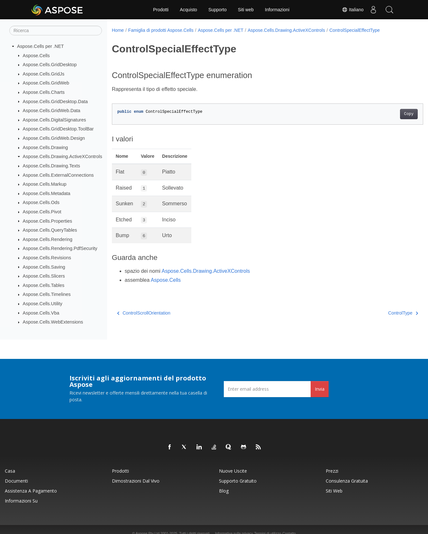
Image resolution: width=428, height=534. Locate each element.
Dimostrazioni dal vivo (135, 481)
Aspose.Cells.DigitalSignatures (54, 119)
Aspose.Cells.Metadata (46, 193)
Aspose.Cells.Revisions (47, 257)
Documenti (16, 481)
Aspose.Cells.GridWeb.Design (54, 138)
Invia (319, 389)
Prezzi (332, 471)
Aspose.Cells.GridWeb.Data (51, 110)
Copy (387, 114)
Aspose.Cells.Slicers (44, 276)
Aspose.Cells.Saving (44, 266)
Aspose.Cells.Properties (47, 220)
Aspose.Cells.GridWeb (46, 82)
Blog (224, 491)
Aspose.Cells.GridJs (44, 73)
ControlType (381, 313)
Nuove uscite (233, 471)
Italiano (352, 10)
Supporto (217, 9)
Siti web (246, 9)
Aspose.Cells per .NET (40, 46)
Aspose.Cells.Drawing (45, 147)
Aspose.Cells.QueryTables (50, 230)
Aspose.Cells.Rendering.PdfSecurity (60, 248)
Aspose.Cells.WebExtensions (53, 322)
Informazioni (277, 9)
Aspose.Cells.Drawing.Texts (51, 165)
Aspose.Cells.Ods (41, 202)
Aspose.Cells (36, 55)
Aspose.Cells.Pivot (42, 211)
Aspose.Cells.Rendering (47, 239)
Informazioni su (21, 501)
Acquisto (188, 9)
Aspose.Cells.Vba (41, 312)
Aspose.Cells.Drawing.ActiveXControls (62, 156)
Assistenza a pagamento (31, 491)
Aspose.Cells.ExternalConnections (58, 174)
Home (118, 30)
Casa (10, 471)
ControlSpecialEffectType (354, 30)
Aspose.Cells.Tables (44, 285)
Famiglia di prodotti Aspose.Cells (161, 30)
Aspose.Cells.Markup (45, 184)
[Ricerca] (55, 30)
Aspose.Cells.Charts (44, 92)
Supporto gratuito (238, 481)
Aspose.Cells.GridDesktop (50, 64)
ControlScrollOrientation (143, 313)
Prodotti (160, 9)
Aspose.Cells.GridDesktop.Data (55, 101)
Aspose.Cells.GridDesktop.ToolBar (58, 128)
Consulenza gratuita (347, 481)
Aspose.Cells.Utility (42, 303)
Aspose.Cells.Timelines (47, 294)
